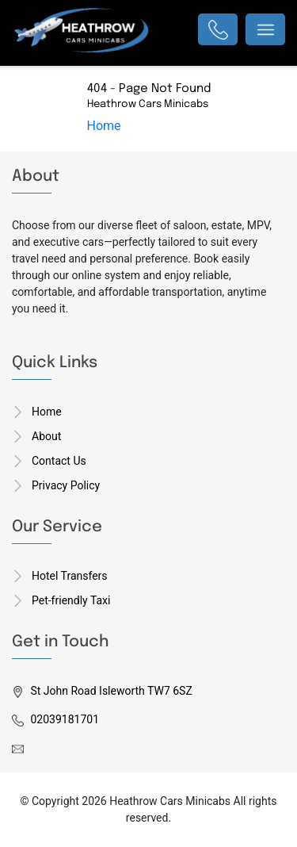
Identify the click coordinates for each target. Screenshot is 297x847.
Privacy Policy (66, 485)
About (46, 436)
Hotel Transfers (70, 575)
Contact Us (59, 460)
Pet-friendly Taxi (71, 600)
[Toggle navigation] (265, 29)
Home (104, 125)
